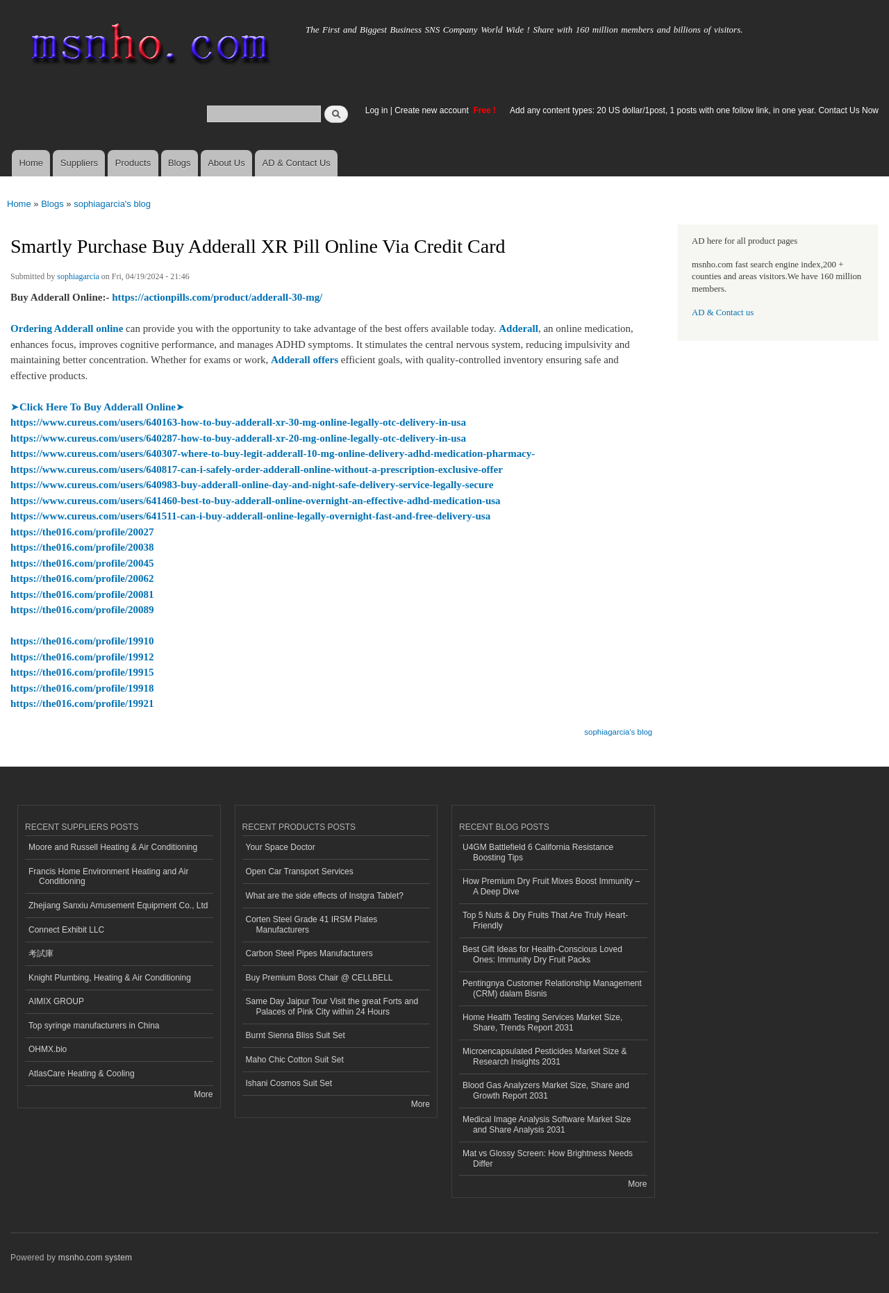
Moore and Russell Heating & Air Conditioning (112, 847)
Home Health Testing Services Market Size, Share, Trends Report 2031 (542, 1022)
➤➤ (97, 406)
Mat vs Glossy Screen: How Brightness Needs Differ (548, 1158)
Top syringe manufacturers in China (94, 1026)
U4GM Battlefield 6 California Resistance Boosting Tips (538, 852)
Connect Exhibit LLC (66, 930)
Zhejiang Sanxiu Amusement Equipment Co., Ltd (118, 905)
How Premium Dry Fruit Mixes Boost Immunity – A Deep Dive (551, 886)
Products (133, 163)
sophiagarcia (78, 276)
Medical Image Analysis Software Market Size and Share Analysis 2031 (547, 1124)
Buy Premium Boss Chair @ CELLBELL (319, 978)
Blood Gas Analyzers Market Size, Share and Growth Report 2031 (546, 1090)
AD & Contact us (723, 312)
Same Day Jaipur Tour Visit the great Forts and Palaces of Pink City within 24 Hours (332, 1006)
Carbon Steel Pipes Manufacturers (309, 953)
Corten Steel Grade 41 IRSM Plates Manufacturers (312, 924)
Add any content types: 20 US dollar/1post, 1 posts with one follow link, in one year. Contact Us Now (694, 110)
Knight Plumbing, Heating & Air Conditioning (109, 978)
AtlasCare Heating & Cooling (81, 1073)
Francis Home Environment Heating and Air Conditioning (108, 876)
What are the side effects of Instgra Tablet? (325, 896)
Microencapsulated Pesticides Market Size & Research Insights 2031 (544, 1056)
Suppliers (79, 163)
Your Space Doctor (280, 847)
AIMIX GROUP (56, 1001)
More (203, 1094)
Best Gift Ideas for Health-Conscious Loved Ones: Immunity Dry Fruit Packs (542, 954)
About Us (226, 163)
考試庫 (40, 953)
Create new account (432, 110)
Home (31, 163)
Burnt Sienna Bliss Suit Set (295, 1035)
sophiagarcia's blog (112, 204)
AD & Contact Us (297, 163)
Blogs (179, 163)
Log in (376, 110)
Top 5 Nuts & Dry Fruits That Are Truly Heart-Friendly (545, 920)
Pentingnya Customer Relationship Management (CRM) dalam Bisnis (552, 988)
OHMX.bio (47, 1049)
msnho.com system (95, 1257)
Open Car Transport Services (300, 871)
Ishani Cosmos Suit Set (289, 1083)
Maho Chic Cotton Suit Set (295, 1060)
